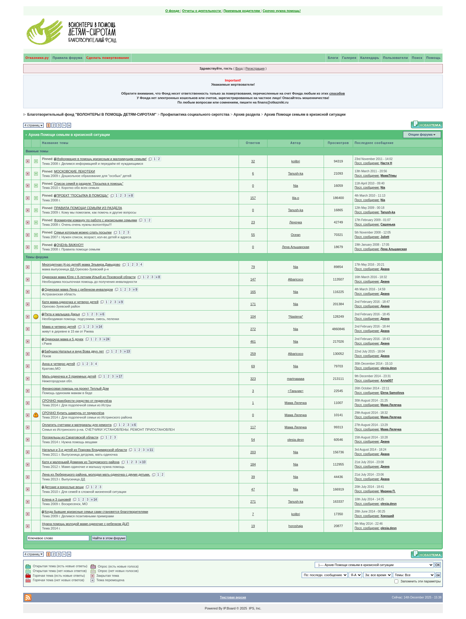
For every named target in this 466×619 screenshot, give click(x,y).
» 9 (135, 289)
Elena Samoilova (392, 392)
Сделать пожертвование (107, 57)
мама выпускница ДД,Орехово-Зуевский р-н (75, 269)
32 (253, 161)
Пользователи (395, 57)
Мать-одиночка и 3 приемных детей (69, 376)
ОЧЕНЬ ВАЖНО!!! (70, 245)
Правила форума (67, 57)
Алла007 (386, 380)
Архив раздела (247, 114)
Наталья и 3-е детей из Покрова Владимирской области (84, 450)
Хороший (387, 516)
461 (253, 341)
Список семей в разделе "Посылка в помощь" (88, 183)
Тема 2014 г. (51, 528)
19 (253, 526)
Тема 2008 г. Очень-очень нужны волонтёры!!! (77, 224)
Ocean (295, 234)
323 (253, 378)
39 (253, 477)
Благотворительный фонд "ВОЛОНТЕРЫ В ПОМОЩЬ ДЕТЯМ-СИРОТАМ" (92, 114)
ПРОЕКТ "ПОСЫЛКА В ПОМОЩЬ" (82, 195)
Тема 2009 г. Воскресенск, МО (64, 504)
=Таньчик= (295, 391)
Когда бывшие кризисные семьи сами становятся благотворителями (96, 511)
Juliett (384, 237)
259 (253, 353)
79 (253, 267)
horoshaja (296, 526)
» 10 (142, 462)
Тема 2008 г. (51, 200)
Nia (295, 185)
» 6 (102, 314)
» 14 (99, 326)
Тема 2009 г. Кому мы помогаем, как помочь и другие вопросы (89, 212)
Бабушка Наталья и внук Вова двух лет (74, 351)
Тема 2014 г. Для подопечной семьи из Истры (76, 405)
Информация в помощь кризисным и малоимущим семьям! (101, 159)
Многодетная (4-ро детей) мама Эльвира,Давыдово (81, 264)
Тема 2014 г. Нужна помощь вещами (69, 442)
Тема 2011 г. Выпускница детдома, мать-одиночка (79, 454)
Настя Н (386, 163)
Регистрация (255, 68)
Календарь (369, 57)
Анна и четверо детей (58, 364)
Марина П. (388, 491)
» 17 (119, 376)
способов (337, 93)
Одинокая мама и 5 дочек (63, 339)
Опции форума (420, 134)
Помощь (433, 57)
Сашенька (387, 224)
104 (253, 316)
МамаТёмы (388, 175)
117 (253, 427)
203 (253, 452)
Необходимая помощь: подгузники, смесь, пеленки (80, 319)
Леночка (295, 222)
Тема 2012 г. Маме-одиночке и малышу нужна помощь (83, 466)
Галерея (349, 57)
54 (253, 439)
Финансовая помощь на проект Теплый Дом (75, 388)
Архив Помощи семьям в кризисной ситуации (305, 114)
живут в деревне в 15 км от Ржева (68, 331)
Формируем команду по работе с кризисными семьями (95, 220)
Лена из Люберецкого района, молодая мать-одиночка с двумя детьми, (96, 474)
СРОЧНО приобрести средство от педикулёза (76, 400)
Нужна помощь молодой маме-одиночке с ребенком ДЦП (85, 524)
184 (253, 464)
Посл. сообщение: (367, 163)
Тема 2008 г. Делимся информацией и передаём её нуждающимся (92, 163)
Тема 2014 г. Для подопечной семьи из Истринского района (87, 417)
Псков (46, 356)
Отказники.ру (37, 57)
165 (253, 292)
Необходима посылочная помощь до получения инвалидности (89, 281)
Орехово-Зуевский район (61, 306)
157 (253, 198)
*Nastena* (295, 316)
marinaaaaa (295, 378)
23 (253, 222)
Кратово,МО (51, 368)
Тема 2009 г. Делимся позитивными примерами (78, 516)
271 (253, 501)
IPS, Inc (254, 608)
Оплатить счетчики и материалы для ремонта (76, 425)
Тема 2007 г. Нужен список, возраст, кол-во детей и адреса (86, 237)
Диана (384, 269)
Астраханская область (59, 294)
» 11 (150, 450)
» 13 (127, 351)
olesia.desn (388, 368)
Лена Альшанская (295, 247)
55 (253, 234)
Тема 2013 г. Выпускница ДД (63, 479)
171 (253, 304)
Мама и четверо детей (59, 326)
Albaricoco (295, 279)
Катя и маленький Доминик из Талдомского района (80, 462)
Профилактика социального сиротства (194, 114)
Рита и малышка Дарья (62, 314)
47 (253, 489)
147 (253, 279)
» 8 (131, 195)
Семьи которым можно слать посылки (83, 232)
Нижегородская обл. (57, 381)
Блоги (333, 57)
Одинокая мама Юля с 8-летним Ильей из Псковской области (89, 277)
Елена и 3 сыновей (56, 499)
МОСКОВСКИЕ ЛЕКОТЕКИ (74, 171)
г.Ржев (46, 343)
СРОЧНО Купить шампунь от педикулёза (73, 413)
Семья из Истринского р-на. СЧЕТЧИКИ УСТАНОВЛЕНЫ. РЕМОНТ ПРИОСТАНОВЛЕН (108, 429)
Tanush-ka (295, 173)
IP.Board (229, 608)
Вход (239, 68)
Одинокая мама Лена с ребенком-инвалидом (78, 289)
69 (253, 366)
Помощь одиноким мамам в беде (67, 393)
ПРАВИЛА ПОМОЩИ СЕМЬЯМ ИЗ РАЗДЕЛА (88, 208)
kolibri (295, 161)
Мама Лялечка (296, 403)
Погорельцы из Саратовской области (70, 437)
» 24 (106, 339)
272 (253, 329)
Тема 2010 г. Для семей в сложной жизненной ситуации (84, 491)
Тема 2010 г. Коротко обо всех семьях (70, 187)
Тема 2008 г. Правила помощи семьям (71, 249)
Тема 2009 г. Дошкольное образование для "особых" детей (86, 176)
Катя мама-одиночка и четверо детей (70, 302)
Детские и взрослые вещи (64, 487)
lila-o (295, 198)
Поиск (417, 57)
